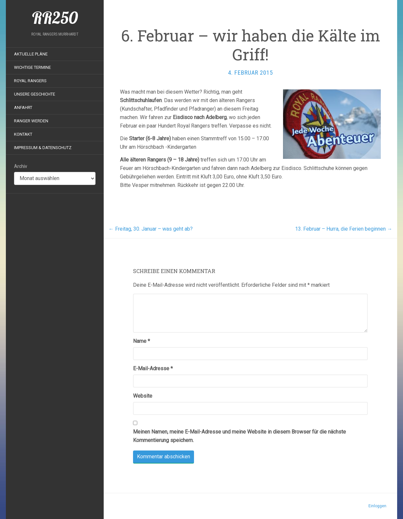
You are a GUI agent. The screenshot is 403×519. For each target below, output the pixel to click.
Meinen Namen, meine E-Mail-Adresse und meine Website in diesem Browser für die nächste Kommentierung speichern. (239, 436)
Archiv (20, 166)
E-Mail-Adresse (153, 368)
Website (142, 396)
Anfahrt (23, 107)
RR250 (55, 18)
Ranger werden (31, 120)
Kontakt (23, 134)
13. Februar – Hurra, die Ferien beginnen (343, 229)
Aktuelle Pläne (31, 54)
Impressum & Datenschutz (42, 147)
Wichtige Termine (32, 67)
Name (141, 341)
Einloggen (377, 506)
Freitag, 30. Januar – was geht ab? (151, 229)
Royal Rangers (30, 80)
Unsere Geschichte (34, 94)
